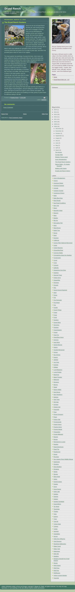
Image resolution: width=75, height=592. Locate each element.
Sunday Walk (59, 154)
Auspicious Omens (59, 193)
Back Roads (57, 200)
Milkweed (56, 379)
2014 (55, 112)
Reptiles (56, 444)
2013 (55, 114)
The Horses (58, 152)
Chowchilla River (58, 250)
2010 (55, 121)
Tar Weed (56, 506)
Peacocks (56, 409)
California (56, 240)
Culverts (56, 265)
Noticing (56, 397)
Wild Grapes (57, 565)
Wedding (56, 556)
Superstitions (57, 504)
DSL (55, 287)
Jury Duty (56, 362)
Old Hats (56, 402)
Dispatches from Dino (60, 270)
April (57, 148)
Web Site (56, 554)
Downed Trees (58, 275)
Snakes (56, 484)
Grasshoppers (58, 330)
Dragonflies (57, 280)
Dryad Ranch (13, 8)
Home (25, 114)
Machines (56, 374)
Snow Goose (57, 489)
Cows (55, 262)
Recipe (56, 439)
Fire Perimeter (58, 300)
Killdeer (56, 367)
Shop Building (58, 467)
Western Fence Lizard (61, 157)
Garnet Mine (57, 322)
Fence (55, 295)
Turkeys (56, 526)
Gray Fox (56, 335)
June (57, 143)
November (59, 131)
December (59, 128)
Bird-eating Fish (58, 223)
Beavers (56, 213)
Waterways (57, 551)
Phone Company (58, 414)
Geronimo (56, 325)
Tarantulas (56, 509)
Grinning (56, 340)
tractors (56, 516)
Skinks (55, 471)
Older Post (45, 114)
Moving (56, 384)
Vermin (56, 536)
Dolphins (56, 272)
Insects (56, 357)
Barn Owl (56, 205)
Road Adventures (58, 447)
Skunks (56, 474)
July (57, 140)
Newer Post (4, 114)
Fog (55, 305)
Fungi (55, 317)
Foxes (55, 312)
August (58, 138)
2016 (55, 109)
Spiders (56, 499)
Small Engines (58, 481)
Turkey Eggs (57, 524)
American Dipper (58, 183)
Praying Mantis (58, 429)
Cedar (55, 245)
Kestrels (56, 365)
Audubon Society (58, 190)
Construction (57, 258)
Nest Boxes (57, 392)
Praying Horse (58, 427)
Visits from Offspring (59, 539)
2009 (55, 124)
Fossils (56, 307)
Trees (55, 519)
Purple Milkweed (58, 434)
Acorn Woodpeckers (61, 159)
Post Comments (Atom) (15, 117)
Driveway (56, 282)
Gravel (55, 332)
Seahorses (57, 462)
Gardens (43, 99)
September (59, 135)
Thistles (56, 511)
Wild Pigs (56, 570)
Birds (55, 225)
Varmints (56, 531)
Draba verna (57, 277)
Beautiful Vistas (58, 210)
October (58, 133)
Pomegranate (57, 422)
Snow (55, 486)
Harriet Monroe (58, 345)
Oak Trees (56, 399)
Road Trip (56, 449)
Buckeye (56, 238)
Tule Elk (56, 521)
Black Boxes (57, 228)
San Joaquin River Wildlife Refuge (63, 459)
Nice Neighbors (58, 394)
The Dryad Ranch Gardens (63, 162)
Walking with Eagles (61, 168)
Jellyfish (56, 360)
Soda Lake (57, 491)
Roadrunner (57, 452)
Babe (55, 195)
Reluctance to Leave (59, 442)
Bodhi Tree (57, 230)
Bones (55, 233)
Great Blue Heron (59, 337)
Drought (56, 285)
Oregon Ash (57, 407)
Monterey (56, 382)
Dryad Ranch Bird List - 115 (61, 79)
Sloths (55, 479)
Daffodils (56, 268)
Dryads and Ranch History (62, 171)
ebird (55, 292)
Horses (56, 352)
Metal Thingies (58, 377)
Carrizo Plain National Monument (63, 243)
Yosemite (56, 578)
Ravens (56, 437)
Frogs (55, 315)
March (57, 150)
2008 (55, 126)
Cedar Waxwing (58, 248)
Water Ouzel (57, 546)
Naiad (55, 387)
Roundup (56, 457)
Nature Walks (57, 389)
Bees (55, 215)
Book (55, 235)
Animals (56, 188)
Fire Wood (56, 302)
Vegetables (57, 534)
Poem (55, 417)
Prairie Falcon (58, 424)
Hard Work (57, 342)
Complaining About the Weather (63, 255)
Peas (55, 412)
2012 (55, 117)
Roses (55, 454)
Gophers (56, 327)
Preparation (57, 432)
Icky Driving (57, 355)
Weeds (56, 563)
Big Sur (56, 220)
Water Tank (57, 549)
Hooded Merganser (59, 350)
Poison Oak (57, 419)
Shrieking (56, 469)
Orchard (56, 404)
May (57, 145)
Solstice (56, 494)
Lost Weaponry (58, 370)
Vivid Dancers (58, 541)
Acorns (56, 180)
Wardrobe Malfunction (60, 544)
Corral (55, 260)
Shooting (56, 464)
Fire (55, 297)
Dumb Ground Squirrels (60, 290)
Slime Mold (57, 476)
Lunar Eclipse (57, 372)
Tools (55, 514)
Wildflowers (57, 573)
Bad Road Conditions (60, 203)
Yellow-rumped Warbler (60, 575)
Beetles (56, 218)
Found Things (57, 310)
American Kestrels (59, 185)
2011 (55, 119)
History (56, 347)
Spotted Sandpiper (59, 501)
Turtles (55, 529)
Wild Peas (56, 568)
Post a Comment (8, 107)
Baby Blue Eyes (58, 198)
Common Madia (58, 253)
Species (56, 496)
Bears (55, 208)
